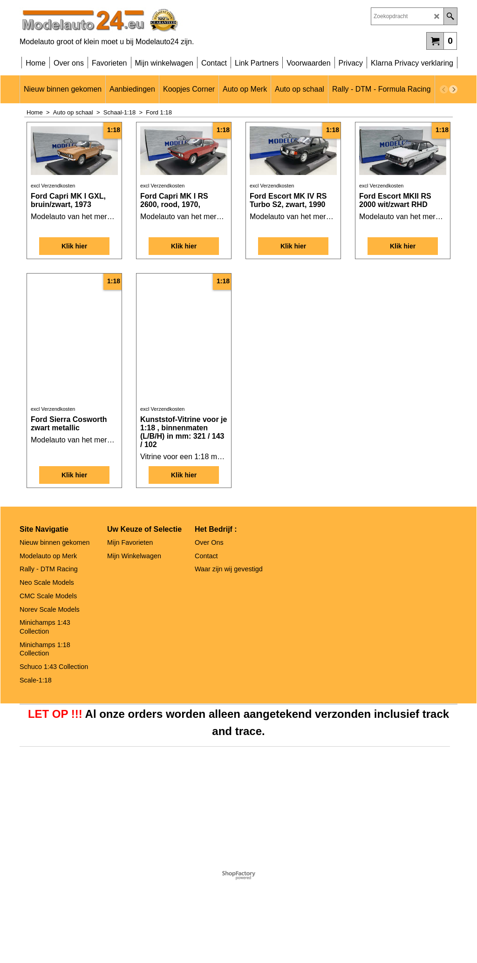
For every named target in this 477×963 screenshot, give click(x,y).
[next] (453, 89)
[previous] (444, 89)
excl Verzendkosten (53, 258)
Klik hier (74, 324)
